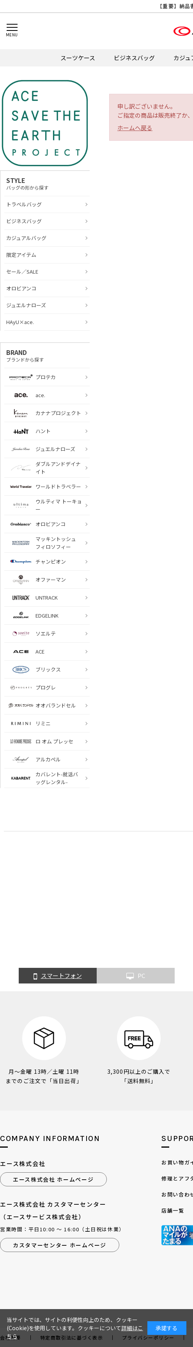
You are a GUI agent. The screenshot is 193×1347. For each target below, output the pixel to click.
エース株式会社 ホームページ (53, 1179)
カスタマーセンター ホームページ (59, 1245)
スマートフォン (58, 976)
